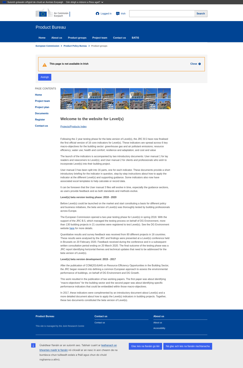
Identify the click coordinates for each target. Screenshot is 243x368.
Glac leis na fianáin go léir (145, 346)
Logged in (103, 14)
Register (40, 119)
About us (56, 37)
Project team (99, 37)
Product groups (77, 37)
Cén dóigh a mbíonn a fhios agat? (84, 2)
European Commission (47, 46)
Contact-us (41, 125)
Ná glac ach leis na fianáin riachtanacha (188, 346)
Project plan (42, 107)
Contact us (119, 37)
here (71, 228)
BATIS (135, 37)
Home (42, 37)
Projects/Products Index (73, 126)
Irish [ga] (121, 14)
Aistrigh (45, 77)
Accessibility (159, 328)
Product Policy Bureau (75, 46)
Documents (42, 113)
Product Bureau (45, 316)
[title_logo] (54, 12)
